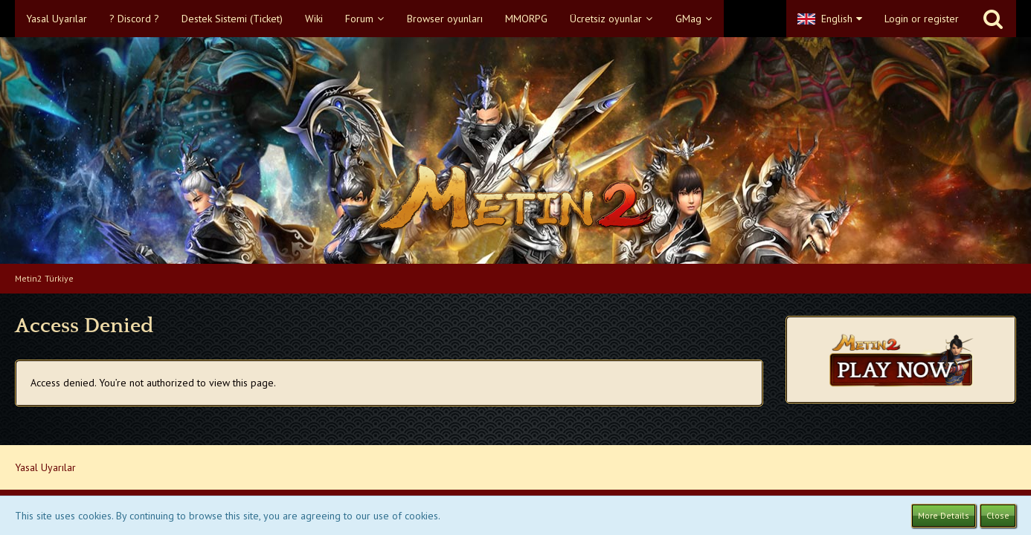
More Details (943, 515)
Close (997, 515)
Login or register (921, 18)
